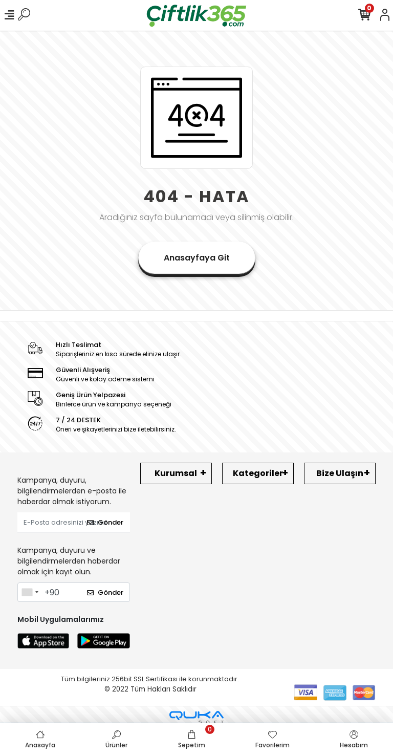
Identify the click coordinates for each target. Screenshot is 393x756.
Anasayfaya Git (197, 258)
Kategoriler (258, 473)
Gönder (105, 522)
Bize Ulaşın (339, 473)
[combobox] (29, 592)
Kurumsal (176, 473)
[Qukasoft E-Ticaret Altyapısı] (196, 717)
